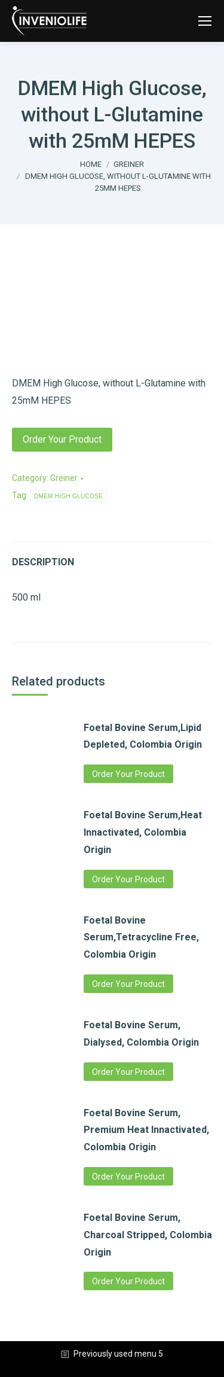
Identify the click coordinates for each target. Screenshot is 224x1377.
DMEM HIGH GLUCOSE (68, 496)
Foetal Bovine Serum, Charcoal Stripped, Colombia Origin (148, 1235)
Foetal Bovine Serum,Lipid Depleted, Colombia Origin (143, 736)
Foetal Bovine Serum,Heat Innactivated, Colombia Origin (143, 832)
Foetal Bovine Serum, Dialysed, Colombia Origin (141, 1033)
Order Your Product (62, 439)
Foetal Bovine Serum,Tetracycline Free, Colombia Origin (141, 938)
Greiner (64, 478)
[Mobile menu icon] (205, 21)
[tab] (112, 556)
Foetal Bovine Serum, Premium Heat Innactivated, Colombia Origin (146, 1130)
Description (43, 562)
